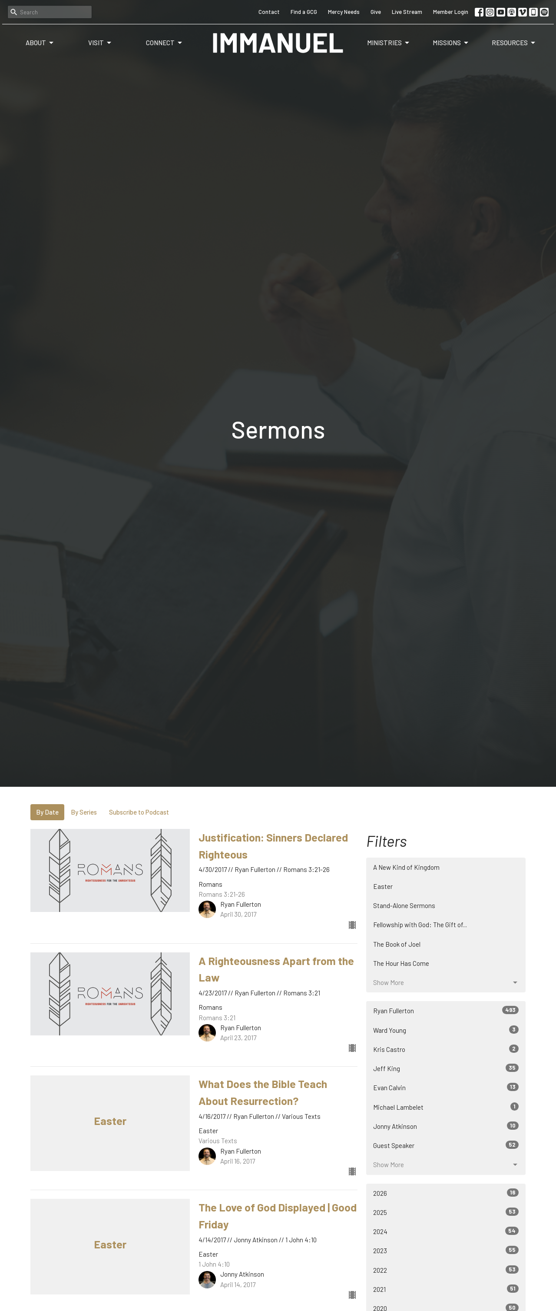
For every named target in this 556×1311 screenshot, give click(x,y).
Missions (451, 43)
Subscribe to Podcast (139, 812)
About (40, 43)
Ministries (388, 43)
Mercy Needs (344, 11)
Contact (269, 11)
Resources (514, 43)
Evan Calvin (446, 1087)
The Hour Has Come (401, 963)
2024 (446, 1231)
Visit (100, 43)
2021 (446, 1288)
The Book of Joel (396, 944)
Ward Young (446, 1029)
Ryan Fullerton (446, 1010)
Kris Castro (446, 1049)
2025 (446, 1212)
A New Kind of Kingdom (406, 867)
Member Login (450, 11)
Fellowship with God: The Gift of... (420, 924)
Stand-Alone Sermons (404, 905)
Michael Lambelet (446, 1106)
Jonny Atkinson (446, 1125)
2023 (446, 1250)
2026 (446, 1192)
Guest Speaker (446, 1145)
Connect (164, 43)
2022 (446, 1269)
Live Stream (407, 11)
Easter (383, 886)
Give (376, 11)
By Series (84, 812)
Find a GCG (304, 11)
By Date (47, 812)
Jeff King (446, 1068)
